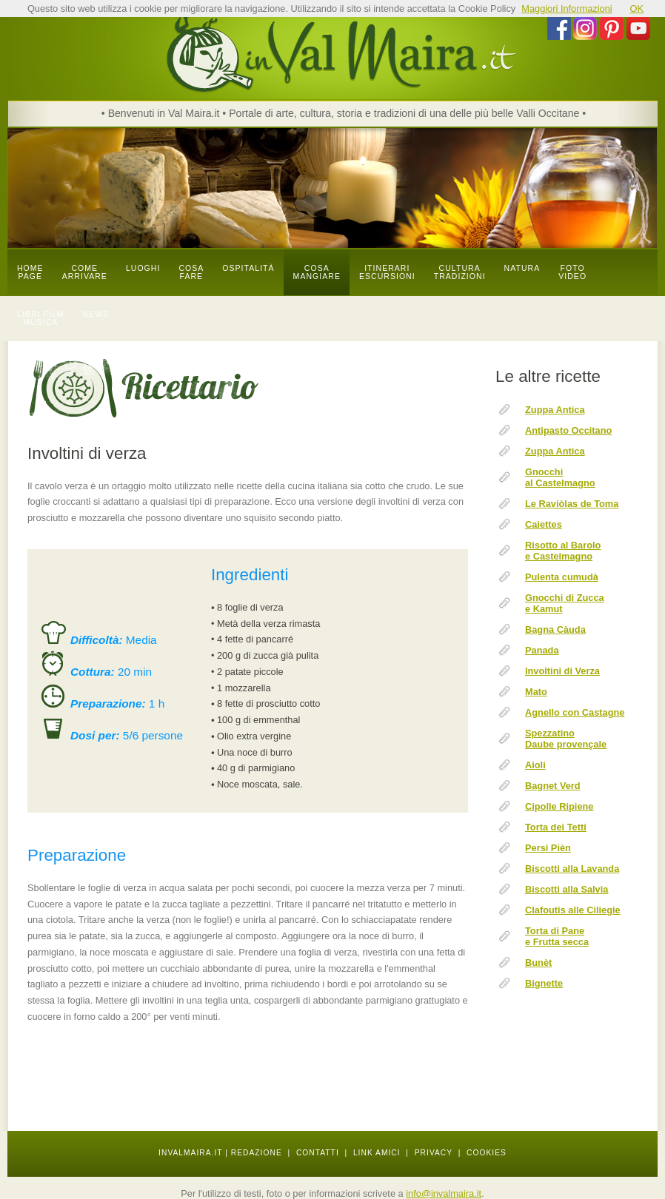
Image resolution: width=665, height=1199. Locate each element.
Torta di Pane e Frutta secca (557, 936)
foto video (572, 272)
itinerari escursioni (387, 272)
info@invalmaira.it (443, 1193)
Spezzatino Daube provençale (565, 739)
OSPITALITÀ (248, 268)
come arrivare (84, 272)
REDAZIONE (256, 1153)
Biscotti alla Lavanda (572, 868)
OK (637, 8)
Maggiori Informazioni (566, 8)
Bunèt (538, 962)
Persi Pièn (548, 847)
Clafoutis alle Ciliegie (573, 910)
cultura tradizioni (460, 272)
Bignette (544, 983)
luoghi (143, 268)
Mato (536, 691)
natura (522, 268)
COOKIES (487, 1153)
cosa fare (191, 272)
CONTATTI (317, 1153)
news (96, 314)
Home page (30, 272)
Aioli (535, 764)
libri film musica (40, 318)
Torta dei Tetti (556, 827)
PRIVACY (433, 1153)
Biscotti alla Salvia (566, 889)
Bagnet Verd (553, 785)
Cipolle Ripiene (559, 806)
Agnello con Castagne (574, 712)
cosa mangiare (317, 272)
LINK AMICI (377, 1153)
